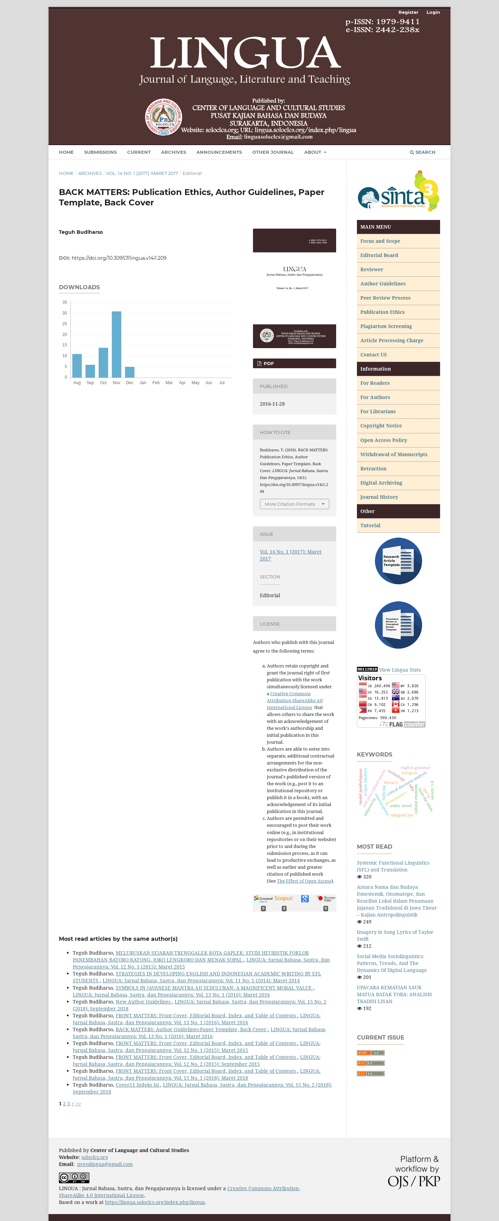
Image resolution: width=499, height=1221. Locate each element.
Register (409, 12)
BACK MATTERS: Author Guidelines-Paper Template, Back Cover (192, 1029)
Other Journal (273, 152)
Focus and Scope (380, 241)
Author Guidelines (383, 283)
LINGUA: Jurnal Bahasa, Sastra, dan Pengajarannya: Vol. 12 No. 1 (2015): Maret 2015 (197, 1046)
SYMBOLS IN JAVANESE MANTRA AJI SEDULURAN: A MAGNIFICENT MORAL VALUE (214, 987)
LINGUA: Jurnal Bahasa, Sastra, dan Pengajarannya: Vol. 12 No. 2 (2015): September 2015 (197, 1060)
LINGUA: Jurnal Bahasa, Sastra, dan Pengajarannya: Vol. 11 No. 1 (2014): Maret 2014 (201, 980)
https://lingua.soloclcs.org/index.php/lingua (155, 1202)
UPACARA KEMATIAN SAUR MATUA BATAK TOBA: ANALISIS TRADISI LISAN (394, 994)
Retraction (373, 468)
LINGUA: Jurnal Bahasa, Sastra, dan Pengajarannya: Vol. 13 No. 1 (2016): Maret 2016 (171, 994)
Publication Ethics (382, 312)
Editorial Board (379, 255)
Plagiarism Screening (386, 326)
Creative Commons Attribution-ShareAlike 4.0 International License (295, 700)
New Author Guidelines (144, 1001)
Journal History (379, 497)
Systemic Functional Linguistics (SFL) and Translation (393, 866)
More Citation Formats (290, 504)
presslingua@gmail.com (105, 1164)
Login (433, 12)
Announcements (219, 152)
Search (423, 152)
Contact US (373, 354)
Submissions (100, 152)
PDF (268, 363)
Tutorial (371, 525)
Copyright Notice (381, 425)
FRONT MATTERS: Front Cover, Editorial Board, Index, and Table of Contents (206, 1015)
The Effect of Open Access (304, 881)
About (313, 152)
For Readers (375, 383)
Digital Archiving (381, 482)
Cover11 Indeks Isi (138, 1084)
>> (78, 1103)
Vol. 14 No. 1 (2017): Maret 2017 (142, 173)
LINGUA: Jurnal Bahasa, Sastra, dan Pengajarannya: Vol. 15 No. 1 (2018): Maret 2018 (197, 1074)
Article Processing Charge (392, 340)
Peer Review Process (385, 297)
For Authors (375, 397)
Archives (173, 152)
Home (66, 152)
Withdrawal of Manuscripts (394, 454)
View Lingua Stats (400, 669)
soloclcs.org (94, 1157)
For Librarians (378, 411)
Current (139, 152)
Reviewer (371, 269)
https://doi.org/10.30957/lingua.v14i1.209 (119, 258)
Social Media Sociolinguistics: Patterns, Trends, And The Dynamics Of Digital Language (392, 963)
